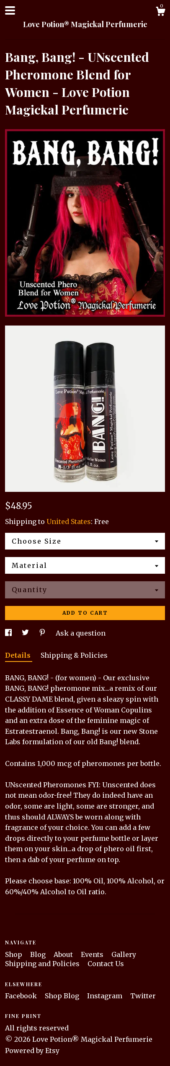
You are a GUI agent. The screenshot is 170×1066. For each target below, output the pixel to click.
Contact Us (106, 963)
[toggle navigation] (10, 10)
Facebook (22, 996)
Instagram (105, 996)
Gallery (123, 954)
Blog (38, 954)
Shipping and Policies (43, 963)
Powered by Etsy (32, 1050)
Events (93, 954)
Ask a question (81, 633)
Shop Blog (63, 996)
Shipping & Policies (74, 655)
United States (68, 521)
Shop (14, 954)
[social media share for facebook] (9, 633)
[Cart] (160, 12)
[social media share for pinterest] (43, 633)
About (64, 954)
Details (18, 655)
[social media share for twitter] (26, 633)
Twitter (143, 996)
